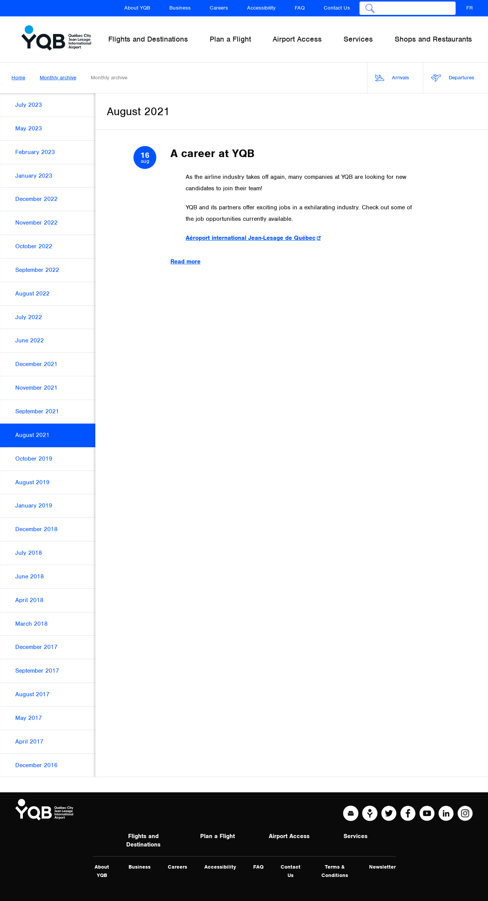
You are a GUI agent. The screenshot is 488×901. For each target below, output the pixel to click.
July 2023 (28, 105)
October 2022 (33, 246)
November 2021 (36, 388)
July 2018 (28, 553)
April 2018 (29, 600)
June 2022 (29, 340)
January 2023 (33, 176)
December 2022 (36, 199)
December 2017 (36, 647)
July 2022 (28, 317)
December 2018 (36, 529)
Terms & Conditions (334, 871)
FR (469, 8)
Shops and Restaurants (433, 39)
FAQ (300, 8)
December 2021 (36, 364)
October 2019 (33, 459)
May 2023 (28, 128)
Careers (219, 8)
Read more (185, 261)
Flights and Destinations (143, 840)
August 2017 (32, 694)
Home (18, 77)
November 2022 (36, 222)
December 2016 (36, 765)
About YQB (137, 8)
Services (356, 836)
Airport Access (289, 836)
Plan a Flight (217, 836)
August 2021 (32, 435)
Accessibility (261, 8)
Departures (452, 78)
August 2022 (32, 293)
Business (180, 8)
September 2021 (37, 411)
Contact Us (337, 8)
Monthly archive (58, 77)
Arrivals (392, 78)
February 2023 (35, 152)
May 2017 (28, 718)
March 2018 (31, 624)
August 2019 (32, 482)
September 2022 (37, 270)
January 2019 (33, 505)
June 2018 (29, 576)
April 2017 (29, 741)
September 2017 (37, 671)
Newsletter (382, 867)
